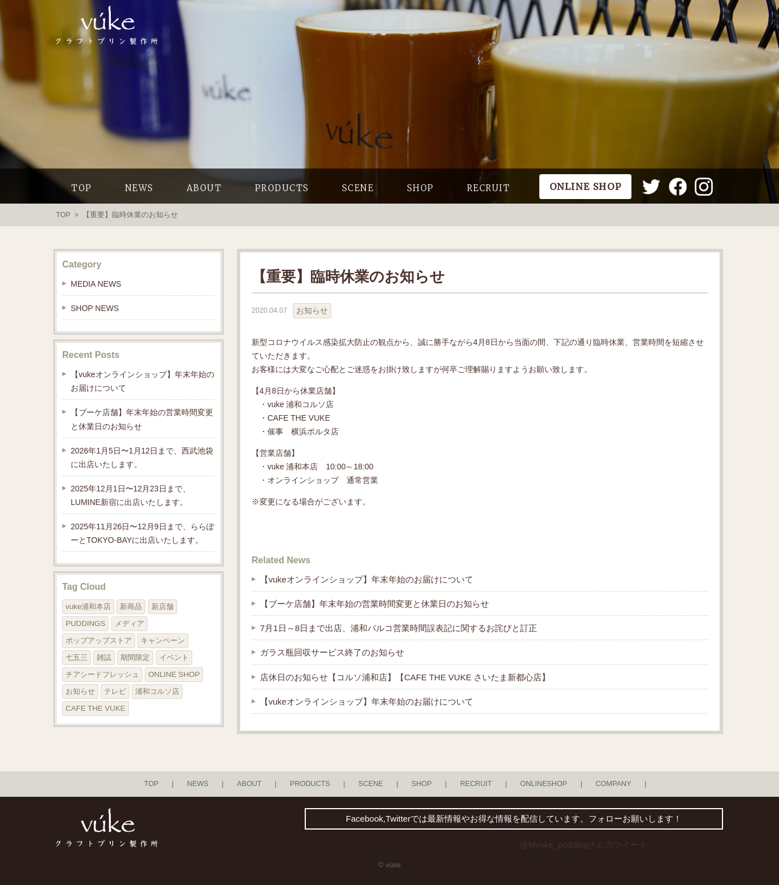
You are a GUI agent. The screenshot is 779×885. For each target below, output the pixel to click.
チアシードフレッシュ (102, 674)
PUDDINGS (85, 623)
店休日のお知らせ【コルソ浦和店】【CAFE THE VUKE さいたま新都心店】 (405, 677)
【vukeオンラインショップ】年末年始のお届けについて (366, 579)
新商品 (131, 606)
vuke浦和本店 (88, 606)
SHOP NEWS (95, 308)
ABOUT (204, 188)
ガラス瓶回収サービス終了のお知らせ (332, 652)
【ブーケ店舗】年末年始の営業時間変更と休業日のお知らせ (374, 603)
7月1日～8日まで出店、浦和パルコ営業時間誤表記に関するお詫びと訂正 (398, 628)
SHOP (420, 188)
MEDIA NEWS (96, 283)
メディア (129, 623)
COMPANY (613, 784)
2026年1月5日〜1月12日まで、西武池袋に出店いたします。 (142, 457)
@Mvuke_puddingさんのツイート (583, 844)
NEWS (139, 188)
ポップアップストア (99, 640)
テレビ (115, 691)
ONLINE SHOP (174, 674)
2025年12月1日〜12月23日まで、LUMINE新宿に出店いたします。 (131, 495)
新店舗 (163, 606)
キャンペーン (163, 640)
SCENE (358, 188)
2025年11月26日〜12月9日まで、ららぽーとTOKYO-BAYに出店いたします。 (142, 533)
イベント (174, 657)
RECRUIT (488, 188)
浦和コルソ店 (157, 691)
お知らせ (312, 310)
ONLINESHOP (543, 784)
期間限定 (135, 657)
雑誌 (104, 657)
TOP (81, 188)
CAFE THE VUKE (95, 708)
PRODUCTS (282, 188)
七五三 (77, 657)
